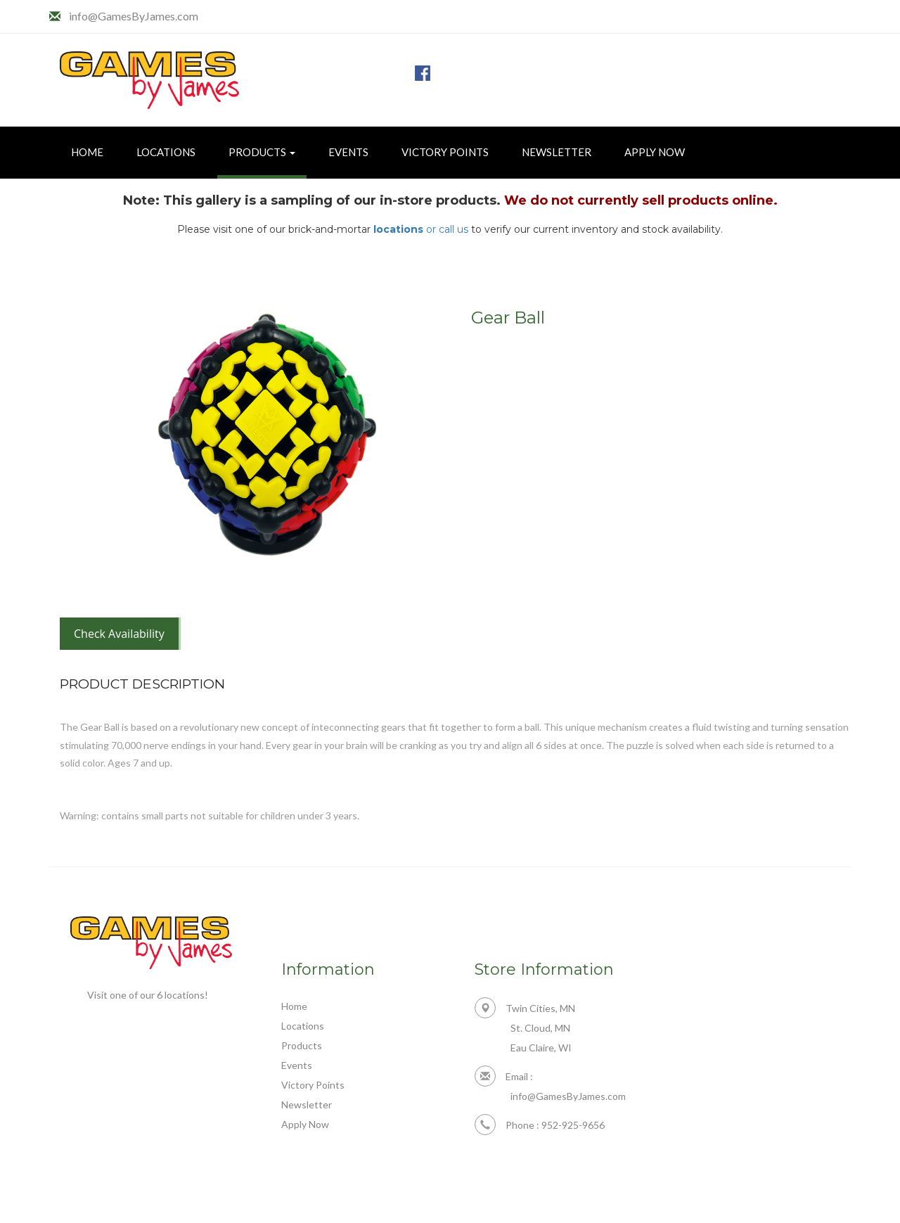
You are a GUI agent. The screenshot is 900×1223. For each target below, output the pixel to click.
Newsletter (556, 152)
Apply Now (654, 152)
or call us (420, 229)
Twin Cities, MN (525, 1008)
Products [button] (262, 152)
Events (348, 152)
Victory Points (445, 152)
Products (301, 1045)
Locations (165, 152)
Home (87, 152)
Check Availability (119, 633)
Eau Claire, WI (541, 1048)
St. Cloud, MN (540, 1028)
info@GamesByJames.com (133, 16)
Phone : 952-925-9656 (540, 1125)
